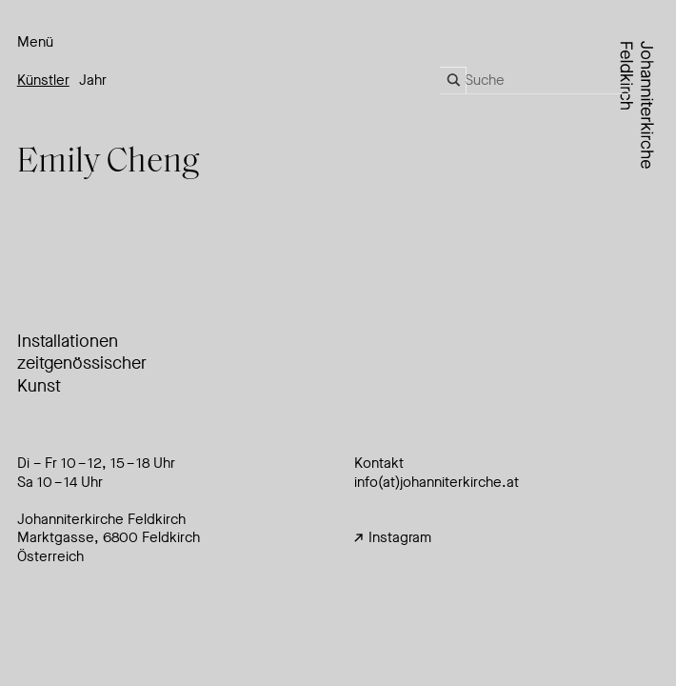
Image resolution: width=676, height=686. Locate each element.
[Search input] (547, 80)
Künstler (43, 80)
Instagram (392, 537)
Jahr (93, 80)
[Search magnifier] (453, 80)
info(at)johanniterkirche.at (436, 482)
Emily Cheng (108, 163)
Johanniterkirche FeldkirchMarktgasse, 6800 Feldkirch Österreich (108, 538)
